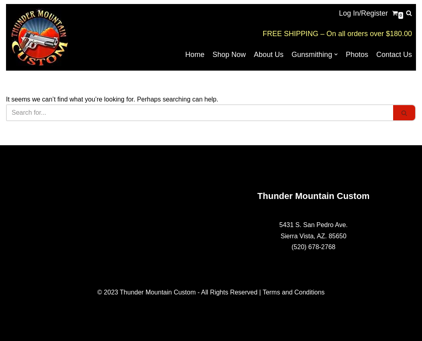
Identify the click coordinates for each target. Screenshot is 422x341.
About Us (269, 55)
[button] (336, 54)
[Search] (409, 13)
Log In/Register (363, 13)
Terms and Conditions (294, 292)
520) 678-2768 (314, 247)
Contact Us (394, 55)
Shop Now (229, 55)
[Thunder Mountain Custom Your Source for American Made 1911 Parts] (39, 37)
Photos (357, 55)
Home (195, 55)
